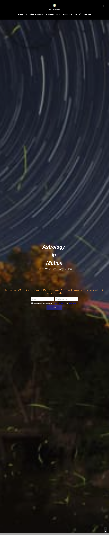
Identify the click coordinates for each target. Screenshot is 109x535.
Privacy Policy (73, 303)
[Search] (103, 6)
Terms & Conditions (59, 303)
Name (34, 299)
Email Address (61, 299)
